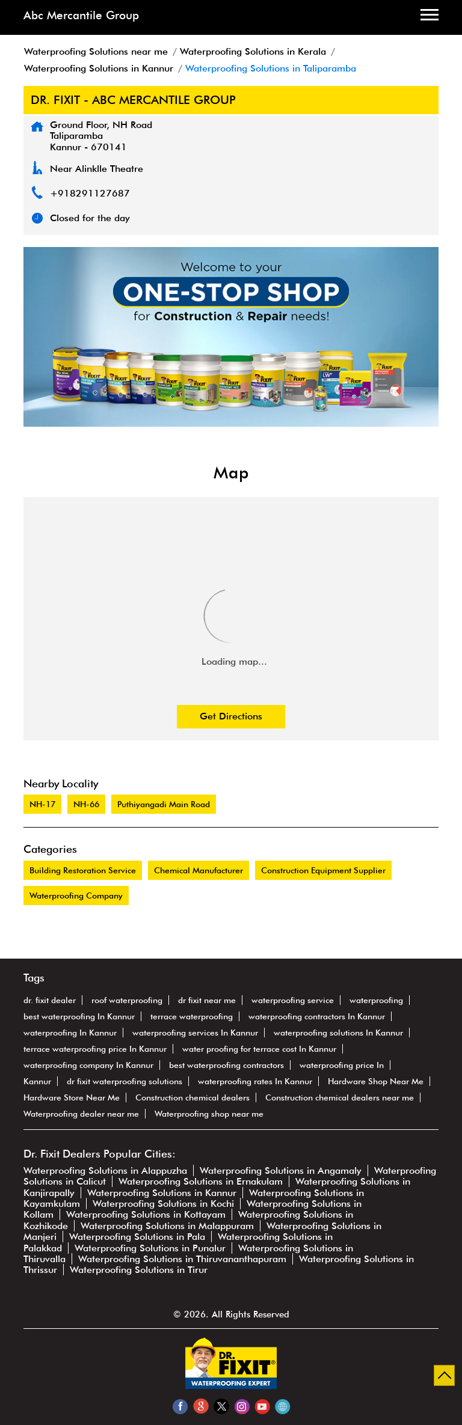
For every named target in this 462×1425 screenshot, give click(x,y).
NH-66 (86, 804)
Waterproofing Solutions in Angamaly (281, 1170)
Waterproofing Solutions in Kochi (163, 1203)
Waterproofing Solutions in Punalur (150, 1248)
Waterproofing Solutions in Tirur (139, 1269)
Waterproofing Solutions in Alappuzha (105, 1170)
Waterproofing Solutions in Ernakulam (201, 1181)
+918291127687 (90, 193)
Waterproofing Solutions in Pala (137, 1236)
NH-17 (42, 804)
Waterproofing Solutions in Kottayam (146, 1214)
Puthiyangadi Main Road (163, 804)
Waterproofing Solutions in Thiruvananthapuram (182, 1259)
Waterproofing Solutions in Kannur (161, 1192)
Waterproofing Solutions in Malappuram (167, 1225)
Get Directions (231, 716)
